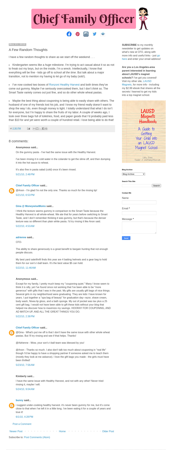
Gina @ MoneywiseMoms (31, 206)
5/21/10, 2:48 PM (25, 174)
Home (62, 431)
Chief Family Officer (27, 185)
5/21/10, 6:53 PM (25, 195)
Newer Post (16, 431)
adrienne (21, 237)
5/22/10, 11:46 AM (26, 267)
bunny (19, 400)
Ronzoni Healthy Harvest (64, 84)
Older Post (108, 431)
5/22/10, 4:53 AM (25, 226)
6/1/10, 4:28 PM (24, 416)
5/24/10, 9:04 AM (25, 389)
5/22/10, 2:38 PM (25, 316)
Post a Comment (22, 424)
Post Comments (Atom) (37, 437)
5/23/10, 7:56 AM (25, 365)
